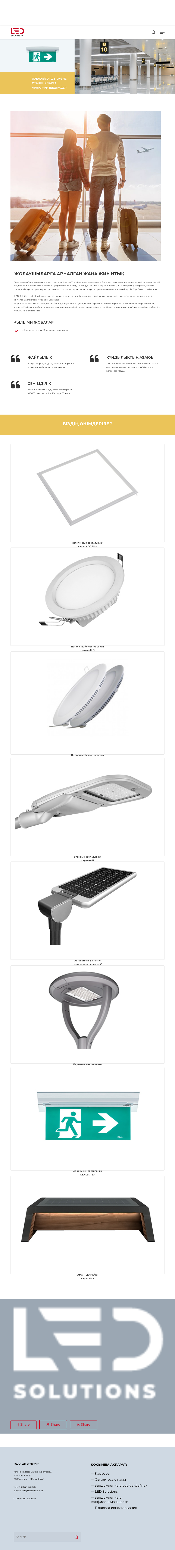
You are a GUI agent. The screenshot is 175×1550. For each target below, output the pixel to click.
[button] (162, 32)
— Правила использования (114, 1508)
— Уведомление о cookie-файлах (119, 1485)
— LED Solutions (104, 1491)
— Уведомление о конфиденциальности (109, 1499)
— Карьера (100, 1473)
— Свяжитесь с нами (108, 1479)
